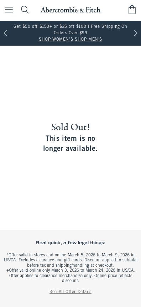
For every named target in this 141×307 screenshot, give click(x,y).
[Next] (135, 33)
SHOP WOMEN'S (56, 39)
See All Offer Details (70, 292)
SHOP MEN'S (88, 39)
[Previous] (5, 33)
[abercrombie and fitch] (70, 10)
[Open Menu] (7, 10)
